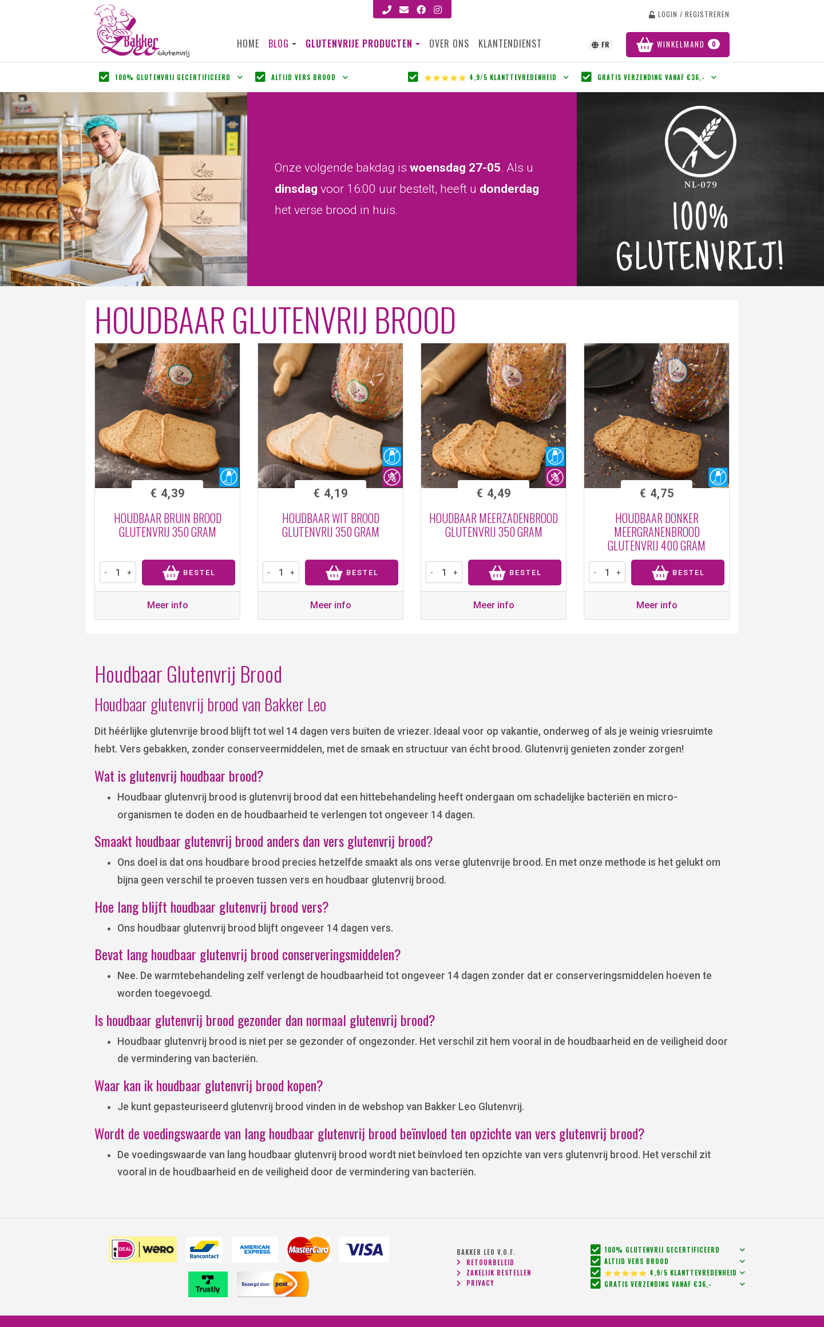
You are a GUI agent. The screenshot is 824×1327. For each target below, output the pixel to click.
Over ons (449, 43)
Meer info (167, 605)
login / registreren (689, 14)
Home (248, 43)
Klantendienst (510, 43)
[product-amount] (118, 572)
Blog (278, 43)
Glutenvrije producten (360, 43)
